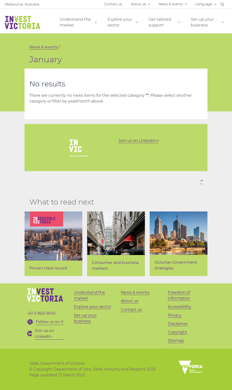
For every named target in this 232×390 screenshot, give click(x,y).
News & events (171, 4)
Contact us (113, 4)
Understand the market (75, 22)
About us (138, 4)
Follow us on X (50, 322)
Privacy (174, 315)
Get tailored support (159, 22)
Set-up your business (202, 22)
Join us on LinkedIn (138, 140)
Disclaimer (178, 323)
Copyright (177, 332)
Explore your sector (120, 22)
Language (203, 4)
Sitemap (176, 340)
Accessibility (179, 306)
